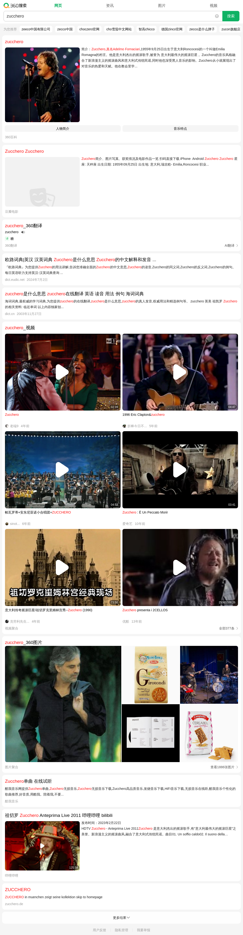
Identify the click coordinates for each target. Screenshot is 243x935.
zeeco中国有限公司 (36, 29)
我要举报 (143, 930)
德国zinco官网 (171, 29)
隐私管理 (121, 930)
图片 (162, 6)
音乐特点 (180, 128)
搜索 (231, 16)
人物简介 (62, 128)
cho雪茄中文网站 (119, 29)
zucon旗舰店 (230, 29)
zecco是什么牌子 (202, 29)
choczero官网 (89, 29)
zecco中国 (65, 29)
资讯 (110, 6)
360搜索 (16, 5)
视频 (213, 6)
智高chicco (147, 29)
